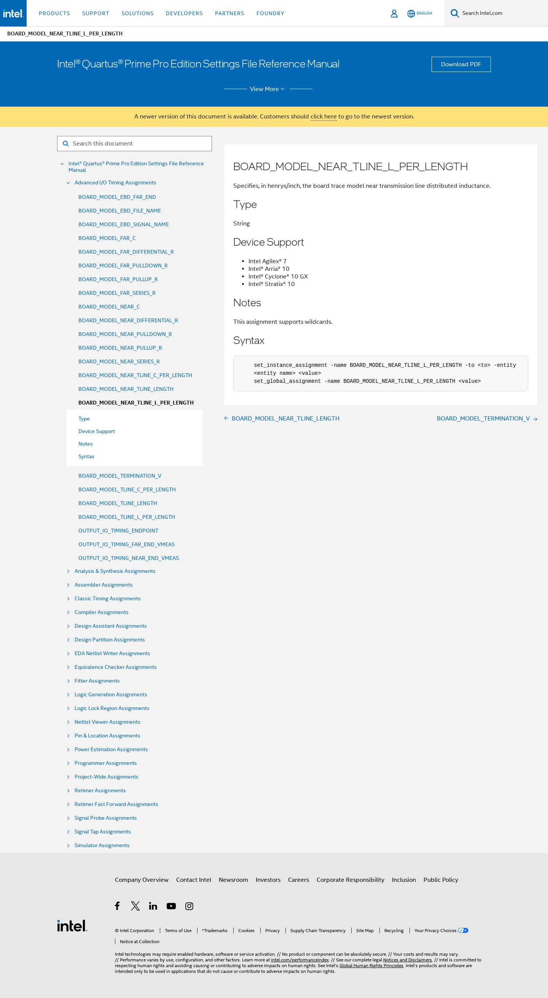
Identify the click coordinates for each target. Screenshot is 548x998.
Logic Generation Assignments (111, 694)
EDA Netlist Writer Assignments (112, 653)
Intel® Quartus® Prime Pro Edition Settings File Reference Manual (136, 166)
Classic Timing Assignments (108, 598)
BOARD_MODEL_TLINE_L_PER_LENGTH (126, 516)
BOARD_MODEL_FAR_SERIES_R (117, 292)
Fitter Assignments (97, 681)
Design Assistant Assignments (111, 626)
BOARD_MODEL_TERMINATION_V (119, 475)
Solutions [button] (137, 13)
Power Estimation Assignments (111, 749)
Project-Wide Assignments (107, 777)
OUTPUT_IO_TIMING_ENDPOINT (118, 530)
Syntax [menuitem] (86, 456)
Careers (298, 880)
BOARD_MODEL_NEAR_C (109, 306)
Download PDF (461, 64)
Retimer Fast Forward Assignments (116, 804)
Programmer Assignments (106, 763)
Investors (268, 880)
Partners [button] (229, 13)
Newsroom (233, 880)
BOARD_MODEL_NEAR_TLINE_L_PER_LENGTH (136, 402)
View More (268, 89)
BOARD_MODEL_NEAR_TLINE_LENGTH (126, 388)
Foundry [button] (270, 13)
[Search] (455, 13)
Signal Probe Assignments (106, 818)
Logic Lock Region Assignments (112, 708)
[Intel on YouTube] (172, 907)
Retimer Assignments (100, 790)
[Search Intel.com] (503, 13)
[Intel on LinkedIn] (153, 907)
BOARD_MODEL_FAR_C (107, 238)
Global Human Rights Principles (371, 965)
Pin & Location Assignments (107, 736)
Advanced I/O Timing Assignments (115, 182)
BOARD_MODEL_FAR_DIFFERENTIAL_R (126, 251)
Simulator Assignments (102, 845)
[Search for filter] (134, 143)
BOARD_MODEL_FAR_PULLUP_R (118, 279)
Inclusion (404, 880)
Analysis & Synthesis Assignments (115, 571)
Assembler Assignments (104, 585)
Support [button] (95, 13)
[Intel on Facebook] (118, 907)
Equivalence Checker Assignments (116, 667)
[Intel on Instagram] (190, 907)
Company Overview (142, 880)
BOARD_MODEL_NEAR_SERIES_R (119, 361)
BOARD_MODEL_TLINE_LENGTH (117, 503)
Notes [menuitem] (85, 443)
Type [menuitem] (84, 418)
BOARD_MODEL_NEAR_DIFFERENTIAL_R (128, 320)
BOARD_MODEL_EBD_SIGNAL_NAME (123, 224)
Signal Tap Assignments (103, 831)
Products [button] (54, 13)
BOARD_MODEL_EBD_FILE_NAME (119, 210)
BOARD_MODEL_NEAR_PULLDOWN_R (125, 334)
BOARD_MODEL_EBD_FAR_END (117, 197)
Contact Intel (193, 880)
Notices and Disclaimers (407, 960)
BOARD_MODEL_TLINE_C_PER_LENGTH (127, 489)
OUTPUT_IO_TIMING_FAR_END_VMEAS (126, 544)
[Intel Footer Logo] (72, 925)
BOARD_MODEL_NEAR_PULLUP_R (120, 347)
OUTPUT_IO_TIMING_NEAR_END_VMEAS (128, 558)
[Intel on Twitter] (136, 907)
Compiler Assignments (102, 612)
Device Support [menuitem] (96, 431)
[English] (419, 13)
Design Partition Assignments (110, 640)
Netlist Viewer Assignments (107, 722)
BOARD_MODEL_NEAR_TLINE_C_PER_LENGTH (135, 375)
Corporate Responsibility (350, 880)
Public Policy (441, 880)
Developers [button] (184, 13)
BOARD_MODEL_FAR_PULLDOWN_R (123, 265)
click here (324, 116)
